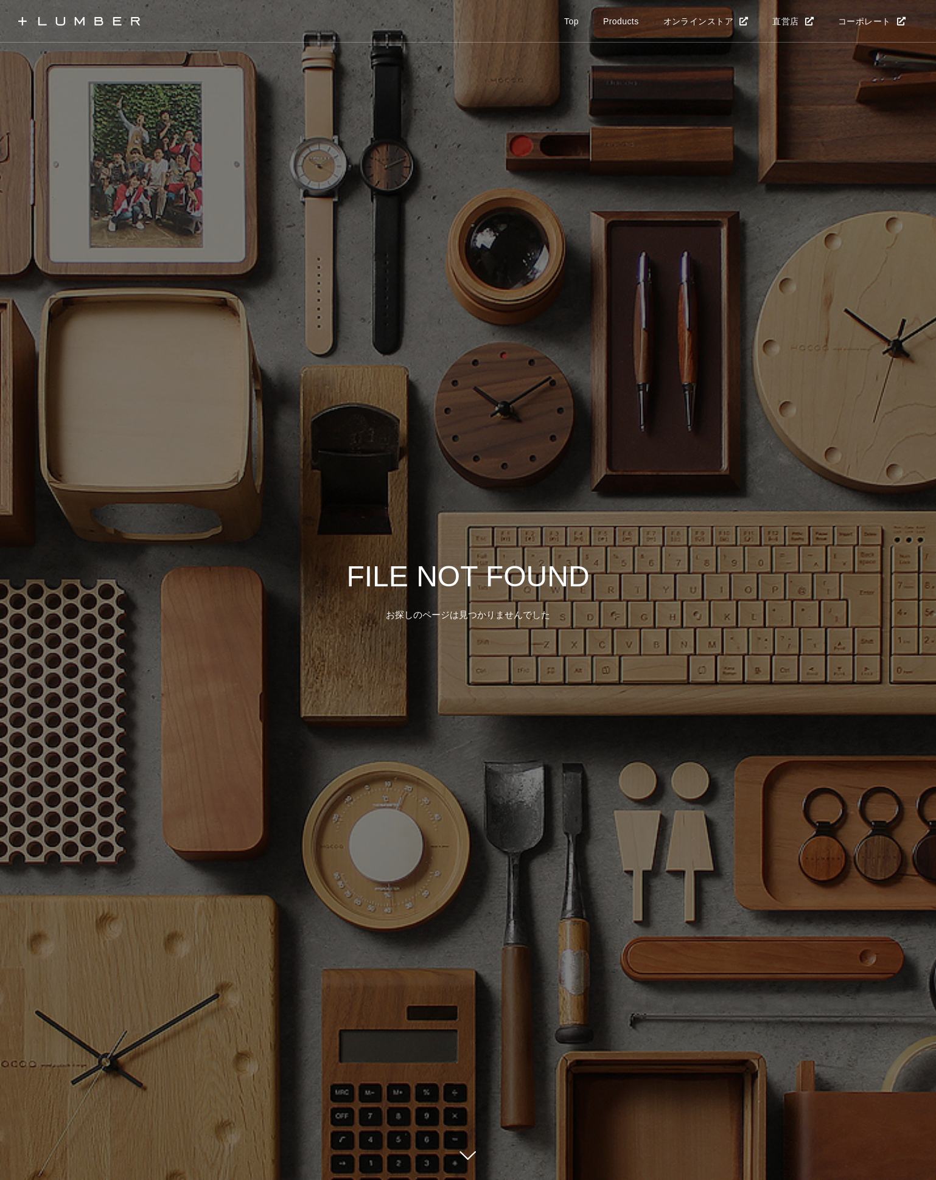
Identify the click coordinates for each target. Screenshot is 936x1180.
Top (571, 21)
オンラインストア (698, 21)
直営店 (785, 21)
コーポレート (864, 21)
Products (621, 21)
